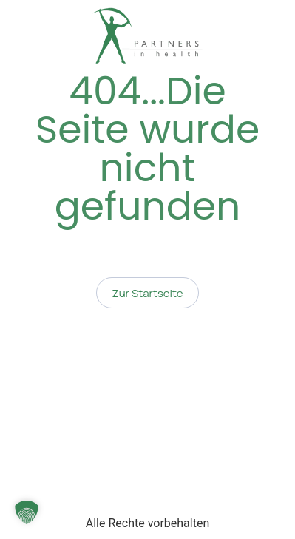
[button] (26, 512)
